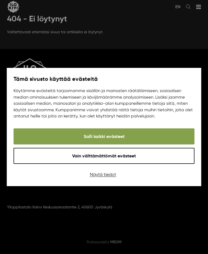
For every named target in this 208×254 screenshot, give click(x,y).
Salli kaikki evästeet (104, 136)
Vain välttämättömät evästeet (104, 156)
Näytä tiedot (103, 174)
